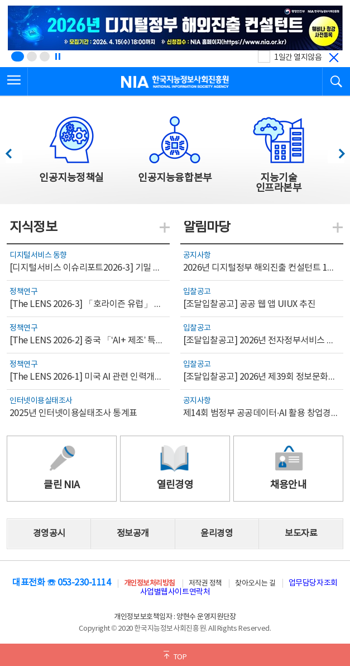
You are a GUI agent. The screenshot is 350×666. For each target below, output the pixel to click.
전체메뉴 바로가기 (0, 0)
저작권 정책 (205, 583)
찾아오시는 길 (255, 583)
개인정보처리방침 (149, 583)
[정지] (57, 56)
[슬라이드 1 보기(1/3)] (17, 56)
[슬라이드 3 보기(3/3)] (45, 56)
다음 (336, 151)
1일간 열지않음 (298, 57)
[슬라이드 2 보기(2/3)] (32, 56)
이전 (14, 151)
